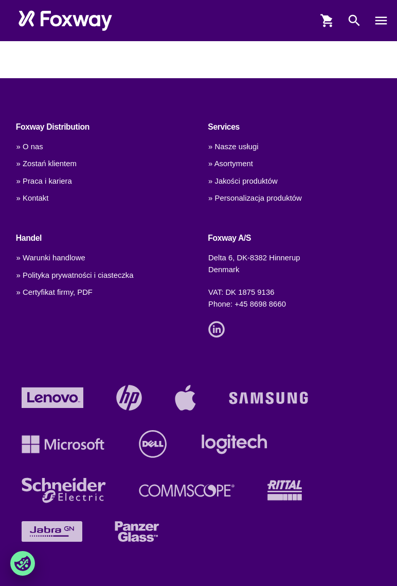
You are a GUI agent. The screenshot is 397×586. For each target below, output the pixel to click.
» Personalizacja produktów (255, 198)
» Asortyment (230, 163)
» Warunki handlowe (50, 258)
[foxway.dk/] (65, 20)
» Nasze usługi (233, 147)
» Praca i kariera (44, 181)
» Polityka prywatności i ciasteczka (75, 275)
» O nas (29, 147)
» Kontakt (32, 198)
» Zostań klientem (46, 163)
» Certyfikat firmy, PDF (54, 292)
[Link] (219, 329)
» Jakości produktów (243, 181)
